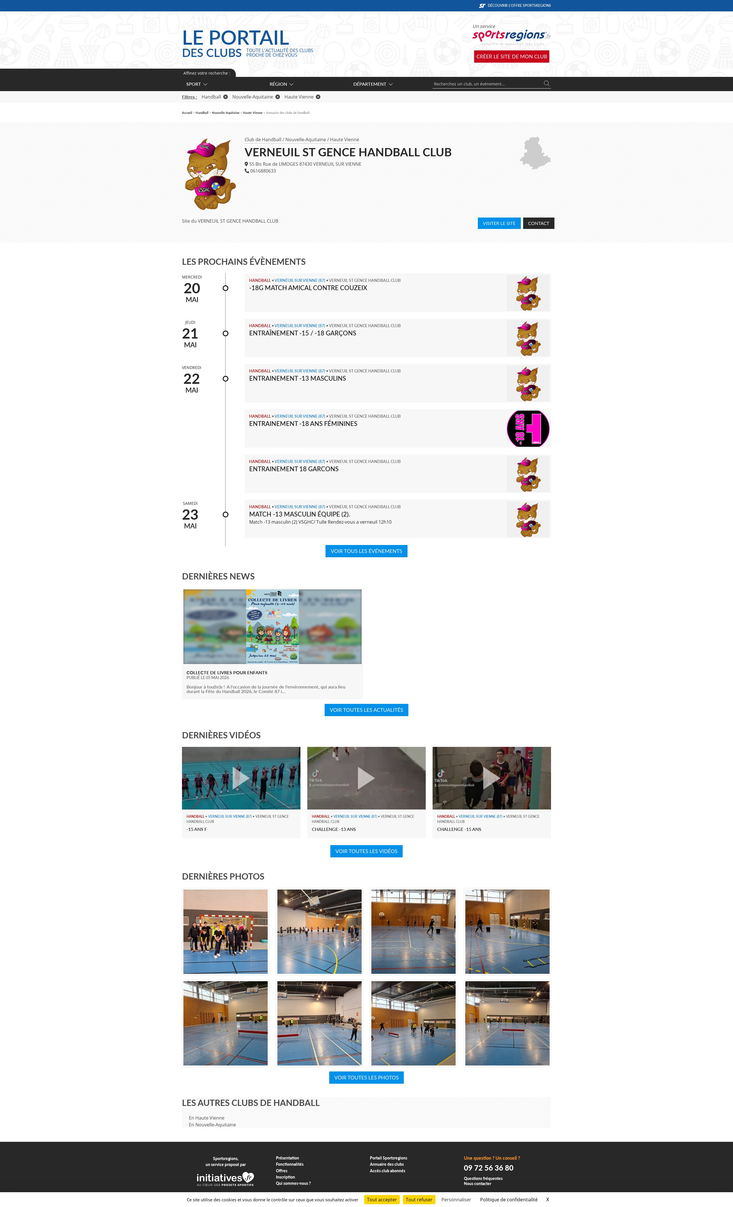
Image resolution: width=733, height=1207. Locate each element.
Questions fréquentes (483, 1178)
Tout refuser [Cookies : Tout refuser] (419, 1199)
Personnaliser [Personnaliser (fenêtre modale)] (456, 1199)
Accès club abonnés (387, 1170)
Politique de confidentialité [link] (509, 1199)
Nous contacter (477, 1183)
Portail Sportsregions (388, 1157)
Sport (196, 84)
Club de (263, 139)
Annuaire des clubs (387, 1164)
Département (372, 84)
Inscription (285, 1177)
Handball (215, 97)
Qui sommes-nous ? (293, 1183)
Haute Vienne (344, 139)
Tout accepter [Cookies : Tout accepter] (382, 1199)
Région (281, 84)
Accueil (187, 112)
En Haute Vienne (206, 1118)
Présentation (287, 1157)
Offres (281, 1170)
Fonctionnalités (290, 1164)
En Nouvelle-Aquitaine (212, 1125)
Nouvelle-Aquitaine (305, 139)
